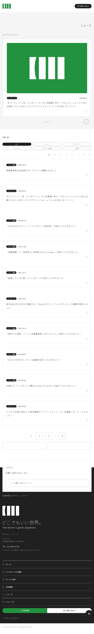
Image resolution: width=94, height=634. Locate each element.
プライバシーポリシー (11, 618)
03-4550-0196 (13, 546)
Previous (8, 121)
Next (86, 121)
